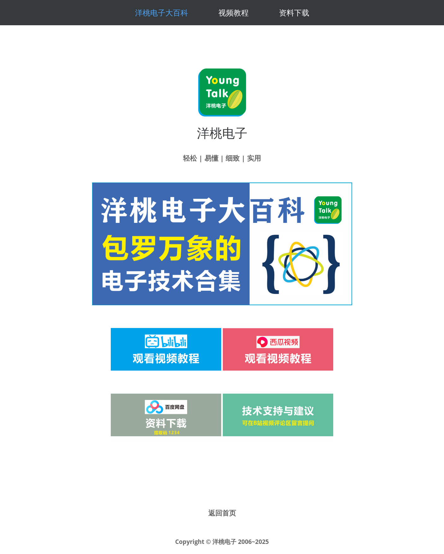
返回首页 (222, 512)
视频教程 (233, 12)
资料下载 (294, 12)
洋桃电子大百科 (161, 12)
